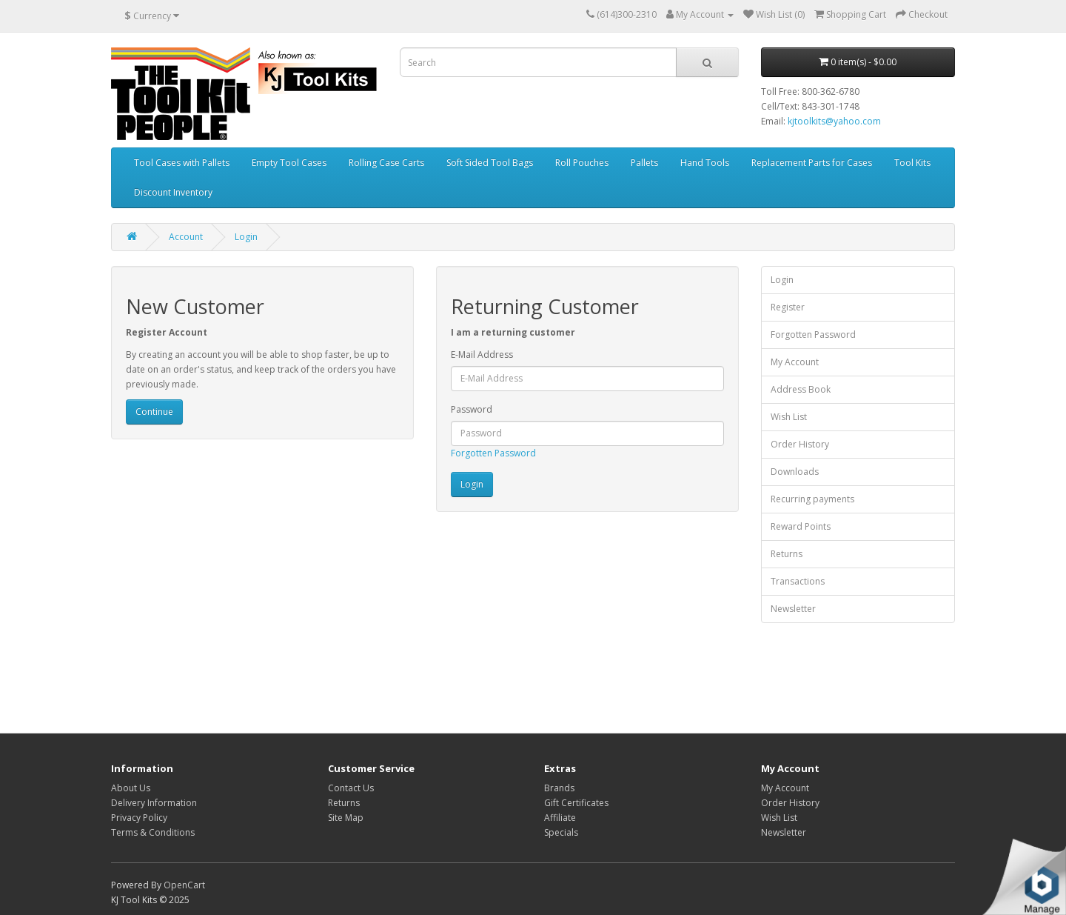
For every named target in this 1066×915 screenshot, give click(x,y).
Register (788, 307)
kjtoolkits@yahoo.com (834, 121)
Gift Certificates (576, 802)
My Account (795, 362)
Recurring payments (812, 499)
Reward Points (801, 526)
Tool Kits (912, 162)
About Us (130, 788)
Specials (561, 832)
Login (246, 236)
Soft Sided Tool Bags (489, 162)
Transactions (798, 581)
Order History (800, 444)
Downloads (795, 471)
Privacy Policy (139, 817)
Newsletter (793, 608)
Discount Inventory (173, 192)
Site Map (345, 817)
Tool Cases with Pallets (181, 162)
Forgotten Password (493, 453)
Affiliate (560, 817)
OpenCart (184, 885)
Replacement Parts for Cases (811, 162)
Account (186, 236)
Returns (786, 554)
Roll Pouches (582, 162)
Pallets (644, 162)
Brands (559, 788)
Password (471, 409)
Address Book (801, 389)
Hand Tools (704, 162)
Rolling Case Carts (386, 162)
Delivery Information (154, 802)
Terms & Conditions (153, 832)
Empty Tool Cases (289, 162)
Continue (154, 411)
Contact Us (351, 788)
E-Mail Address (482, 354)
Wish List (789, 416)
